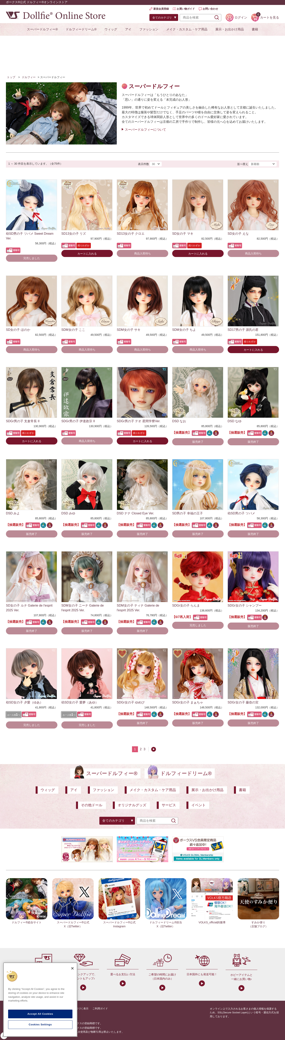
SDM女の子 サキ (129, 329)
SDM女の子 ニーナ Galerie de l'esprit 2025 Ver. (82, 608)
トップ (11, 77)
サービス (169, 805)
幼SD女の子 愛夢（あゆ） (79, 702)
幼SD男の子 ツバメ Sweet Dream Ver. (29, 236)
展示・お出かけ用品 (229, 29)
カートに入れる (87, 253)
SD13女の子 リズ (73, 233)
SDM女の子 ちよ (184, 329)
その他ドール (91, 805)
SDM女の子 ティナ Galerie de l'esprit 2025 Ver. (138, 608)
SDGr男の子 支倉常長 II (23, 421)
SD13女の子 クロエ (130, 233)
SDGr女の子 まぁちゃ (187, 702)
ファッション (148, 29)
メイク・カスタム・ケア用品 (186, 29)
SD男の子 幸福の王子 (187, 513)
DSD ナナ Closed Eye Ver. (135, 513)
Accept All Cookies (40, 1013)
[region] (40, 999)
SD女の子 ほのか (18, 329)
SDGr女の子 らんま (186, 605)
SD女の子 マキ (182, 233)
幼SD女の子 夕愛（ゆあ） (24, 702)
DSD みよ (13, 513)
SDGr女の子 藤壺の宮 (243, 702)
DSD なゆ (234, 421)
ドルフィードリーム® (81, 29)
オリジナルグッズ (132, 805)
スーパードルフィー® (42, 29)
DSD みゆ (68, 513)
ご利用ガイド (100, 1008)
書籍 (255, 29)
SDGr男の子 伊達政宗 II (78, 421)
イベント (198, 805)
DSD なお (179, 421)
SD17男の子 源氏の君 (243, 329)
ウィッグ (110, 29)
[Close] (72, 968)
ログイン (241, 17)
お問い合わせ (210, 8)
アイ (128, 29)
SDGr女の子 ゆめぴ (130, 702)
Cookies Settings (40, 1024)
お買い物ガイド (186, 8)
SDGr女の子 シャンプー (245, 605)
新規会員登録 (161, 8)
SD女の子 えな (238, 233)
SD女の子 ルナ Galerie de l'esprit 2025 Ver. (29, 608)
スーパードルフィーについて (145, 129)
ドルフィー (29, 77)
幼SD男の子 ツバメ (241, 513)
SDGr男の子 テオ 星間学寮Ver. (138, 421)
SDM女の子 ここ (73, 329)
